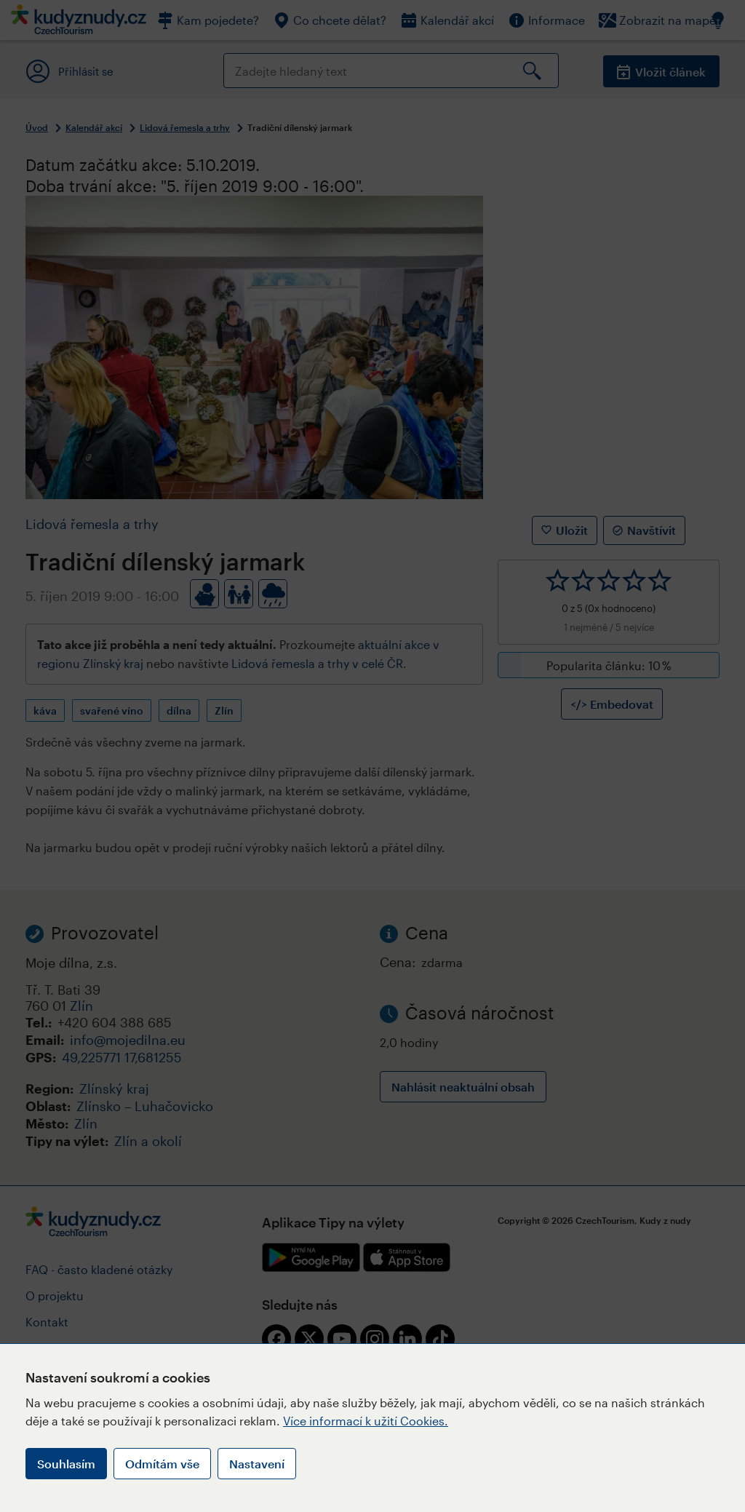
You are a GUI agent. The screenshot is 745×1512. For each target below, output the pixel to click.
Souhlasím (66, 1464)
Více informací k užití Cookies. (365, 1421)
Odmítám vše (162, 1464)
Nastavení (256, 1464)
